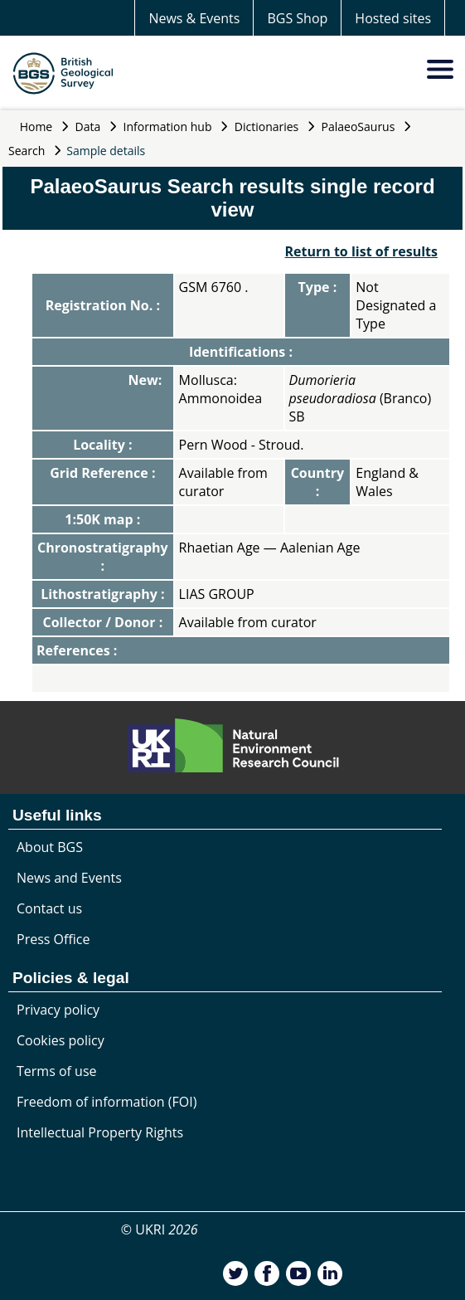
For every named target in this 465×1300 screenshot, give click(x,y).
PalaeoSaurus (358, 126)
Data (88, 126)
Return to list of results (360, 251)
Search (26, 150)
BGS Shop (297, 18)
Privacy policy (58, 1010)
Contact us (49, 908)
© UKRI (159, 1229)
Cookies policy (60, 1040)
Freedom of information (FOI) (106, 1102)
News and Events (69, 878)
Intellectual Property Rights (100, 1132)
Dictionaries (267, 126)
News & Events (194, 18)
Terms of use (57, 1071)
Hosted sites (393, 18)
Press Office (53, 939)
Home (36, 126)
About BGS (50, 847)
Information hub (168, 126)
